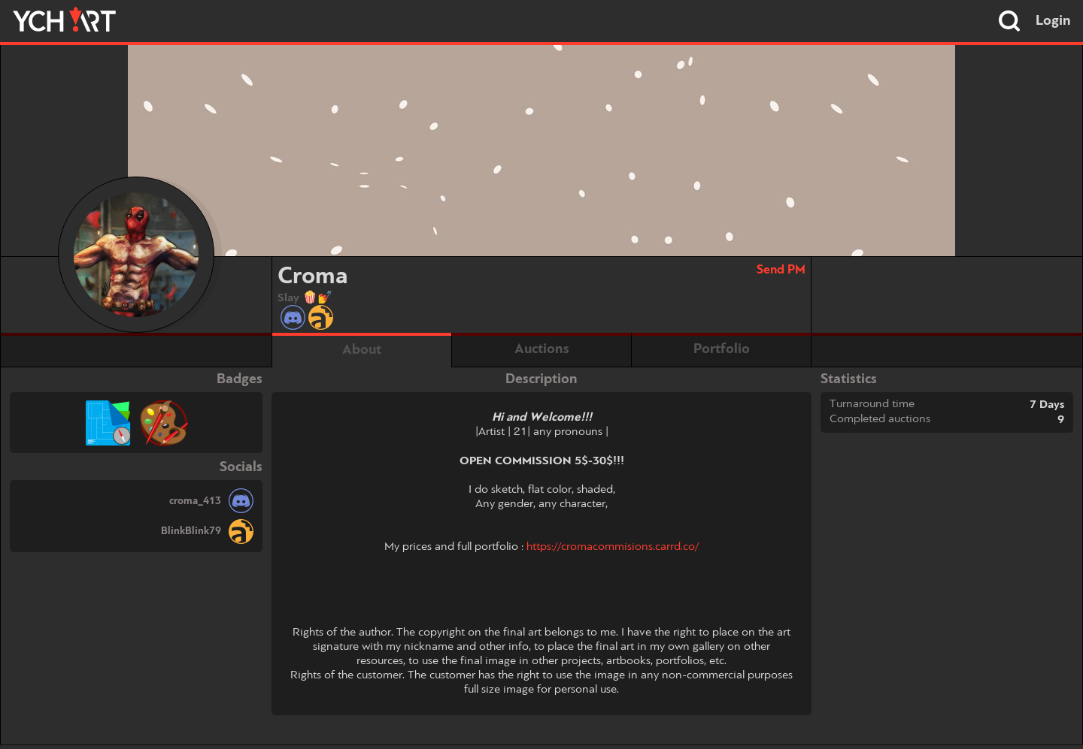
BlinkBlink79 (191, 531)
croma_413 (195, 501)
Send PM (781, 270)
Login (1053, 21)
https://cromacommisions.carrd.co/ (612, 547)
